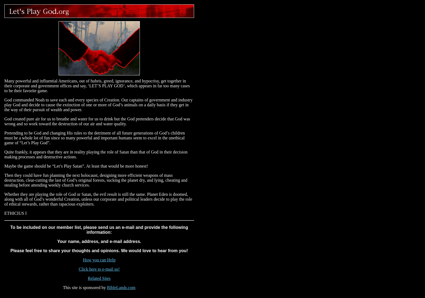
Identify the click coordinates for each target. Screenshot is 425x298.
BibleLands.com (121, 287)
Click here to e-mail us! (99, 269)
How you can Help (99, 260)
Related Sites (99, 278)
